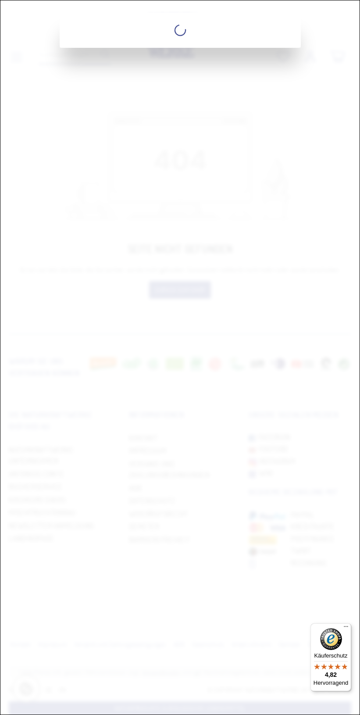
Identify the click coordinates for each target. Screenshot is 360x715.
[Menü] (346, 628)
